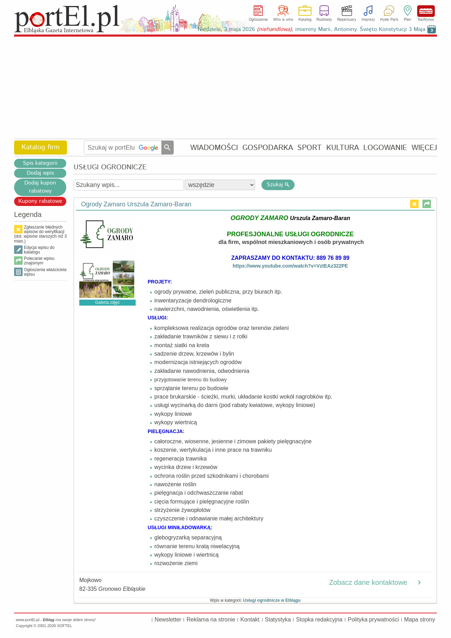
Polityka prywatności (373, 620)
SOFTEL (64, 626)
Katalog (304, 20)
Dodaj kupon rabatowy (40, 187)
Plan (407, 20)
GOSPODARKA (267, 147)
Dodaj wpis (40, 173)
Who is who (283, 20)
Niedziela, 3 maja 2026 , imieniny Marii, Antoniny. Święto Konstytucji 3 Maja (311, 29)
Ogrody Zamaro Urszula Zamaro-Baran (136, 204)
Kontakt (249, 620)
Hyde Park (389, 20)
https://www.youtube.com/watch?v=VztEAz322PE (290, 266)
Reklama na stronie (210, 620)
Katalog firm (40, 147)
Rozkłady (324, 20)
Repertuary (346, 20)
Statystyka (278, 620)
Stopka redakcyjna (319, 620)
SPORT (309, 147)
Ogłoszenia (258, 20)
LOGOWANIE (385, 147)
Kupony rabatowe (40, 201)
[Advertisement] (225, 88)
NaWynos (426, 11)
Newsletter (168, 620)
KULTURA (342, 147)
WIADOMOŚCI (214, 147)
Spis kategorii (40, 163)
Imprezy (368, 20)
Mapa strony (419, 620)
